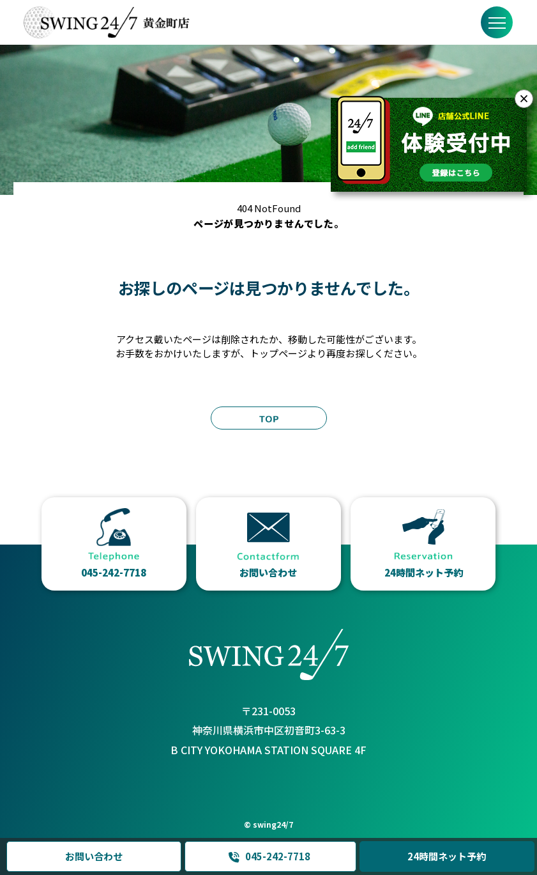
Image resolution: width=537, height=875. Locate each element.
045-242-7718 (268, 856)
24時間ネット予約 (447, 856)
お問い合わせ (93, 856)
